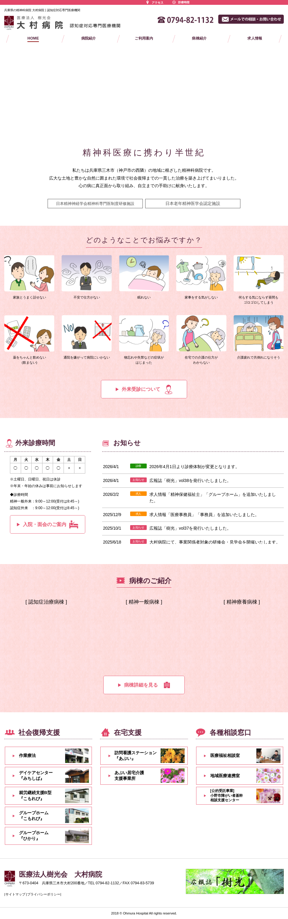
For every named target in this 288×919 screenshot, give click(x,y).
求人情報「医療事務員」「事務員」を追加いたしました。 (204, 514)
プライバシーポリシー (43, 894)
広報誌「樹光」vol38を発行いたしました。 (190, 480)
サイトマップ (15, 894)
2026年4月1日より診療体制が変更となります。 (194, 466)
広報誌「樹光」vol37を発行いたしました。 (190, 528)
